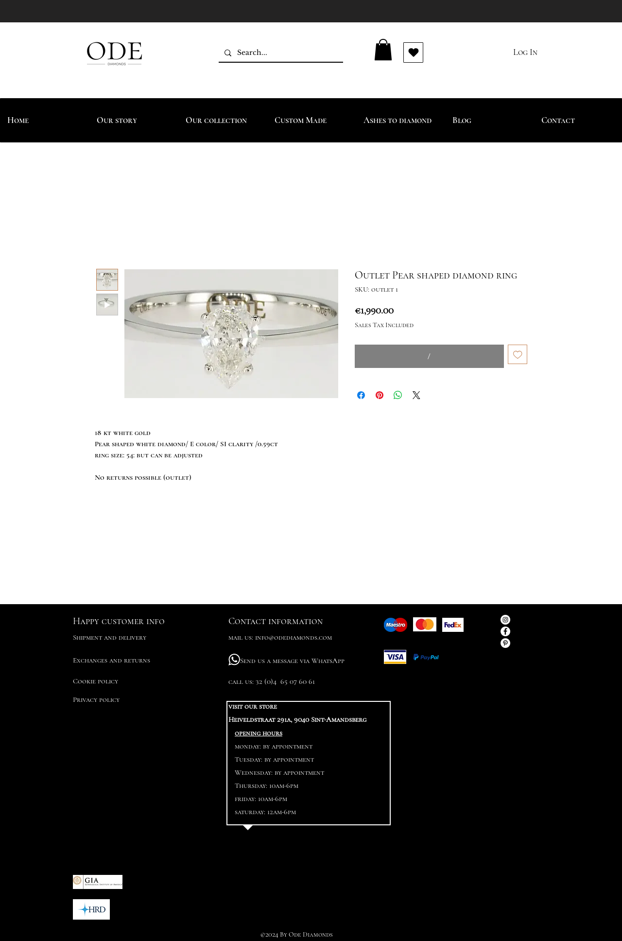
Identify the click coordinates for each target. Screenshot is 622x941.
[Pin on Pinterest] (379, 395)
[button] (383, 49)
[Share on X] (416, 395)
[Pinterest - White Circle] (505, 643)
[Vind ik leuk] (413, 52)
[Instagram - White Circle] (505, 620)
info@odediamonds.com (293, 637)
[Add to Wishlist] (518, 355)
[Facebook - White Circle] (505, 631)
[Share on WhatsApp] (398, 395)
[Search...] (280, 53)
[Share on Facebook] (361, 395)
